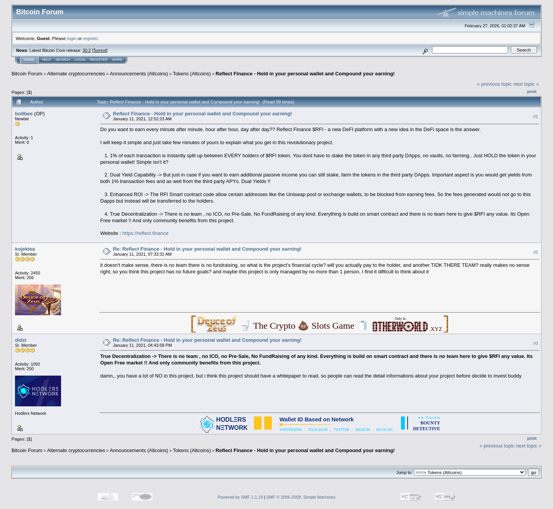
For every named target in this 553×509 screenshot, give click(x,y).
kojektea (25, 249)
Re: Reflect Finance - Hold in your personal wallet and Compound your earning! (207, 249)
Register (99, 60)
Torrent (99, 50)
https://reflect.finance (146, 233)
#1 (535, 116)
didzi (20, 340)
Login (80, 60)
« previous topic (494, 84)
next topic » (526, 84)
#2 (535, 252)
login (72, 38)
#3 (535, 343)
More (117, 60)
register (90, 38)
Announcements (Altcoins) (139, 74)
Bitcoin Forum (27, 74)
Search (63, 60)
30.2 (87, 50)
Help (46, 60)
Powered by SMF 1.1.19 (240, 497)
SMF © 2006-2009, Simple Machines (301, 497)
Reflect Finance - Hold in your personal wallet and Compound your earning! (305, 74)
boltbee (24, 113)
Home (29, 60)
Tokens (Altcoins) (192, 74)
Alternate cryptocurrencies (76, 74)
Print (531, 91)
